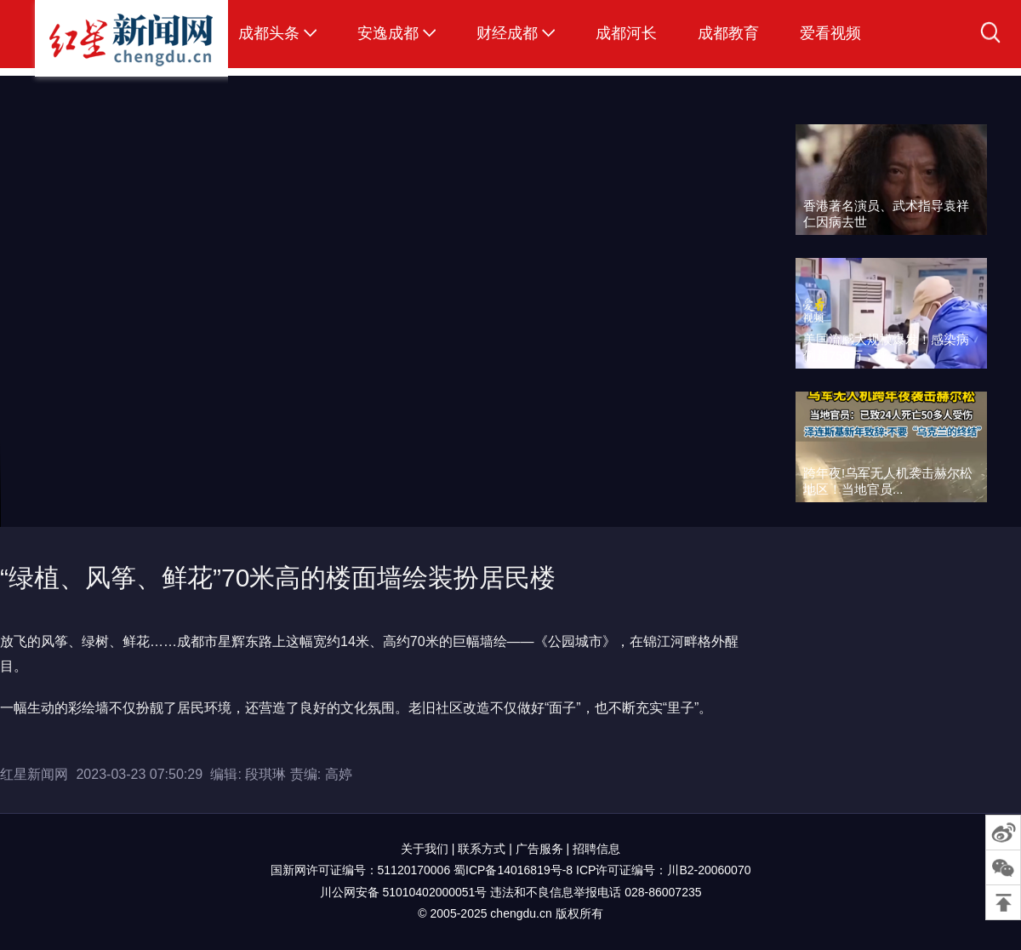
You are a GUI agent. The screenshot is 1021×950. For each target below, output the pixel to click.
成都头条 (268, 33)
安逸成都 (388, 33)
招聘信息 (596, 849)
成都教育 (728, 33)
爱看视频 (830, 33)
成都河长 (626, 33)
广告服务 (539, 849)
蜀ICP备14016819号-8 (513, 870)
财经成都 (507, 33)
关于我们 (424, 849)
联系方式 (481, 849)
